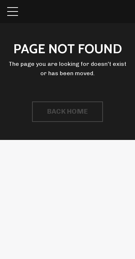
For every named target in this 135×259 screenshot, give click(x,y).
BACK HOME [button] (67, 111)
